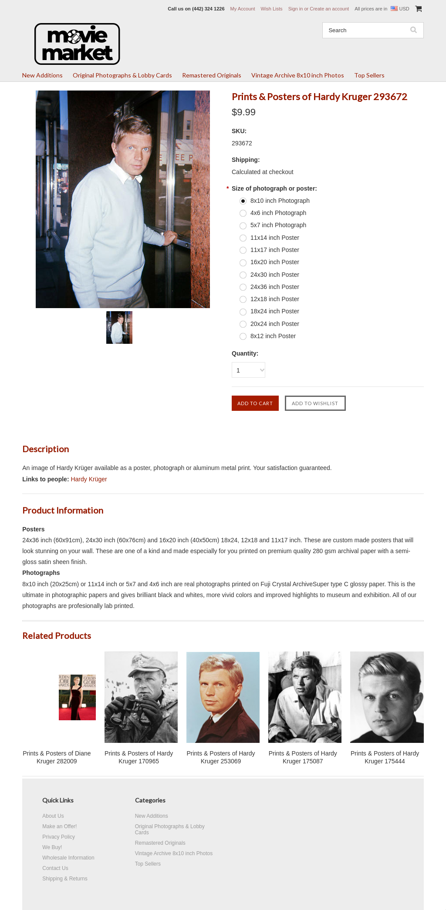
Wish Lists (272, 8)
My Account (242, 8)
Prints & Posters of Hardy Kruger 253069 (220, 757)
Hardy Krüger (89, 479)
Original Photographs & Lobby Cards (122, 75)
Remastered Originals (211, 75)
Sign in (295, 8)
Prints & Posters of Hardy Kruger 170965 (139, 757)
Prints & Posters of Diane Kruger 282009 (57, 757)
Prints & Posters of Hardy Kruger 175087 (303, 757)
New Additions (42, 75)
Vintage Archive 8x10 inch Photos (297, 75)
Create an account (329, 8)
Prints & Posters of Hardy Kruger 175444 (385, 757)
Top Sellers (369, 75)
